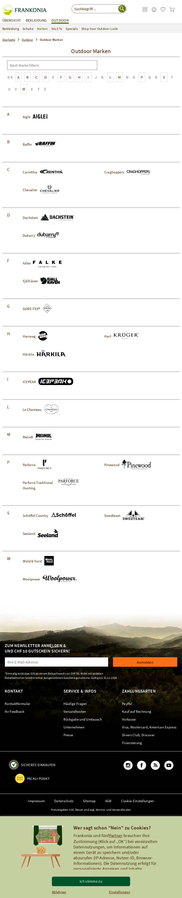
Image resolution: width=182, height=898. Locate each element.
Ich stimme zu (91, 881)
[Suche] (92, 65)
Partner (116, 835)
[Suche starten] (122, 9)
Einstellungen (119, 892)
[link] (145, 9)
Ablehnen (59, 892)
